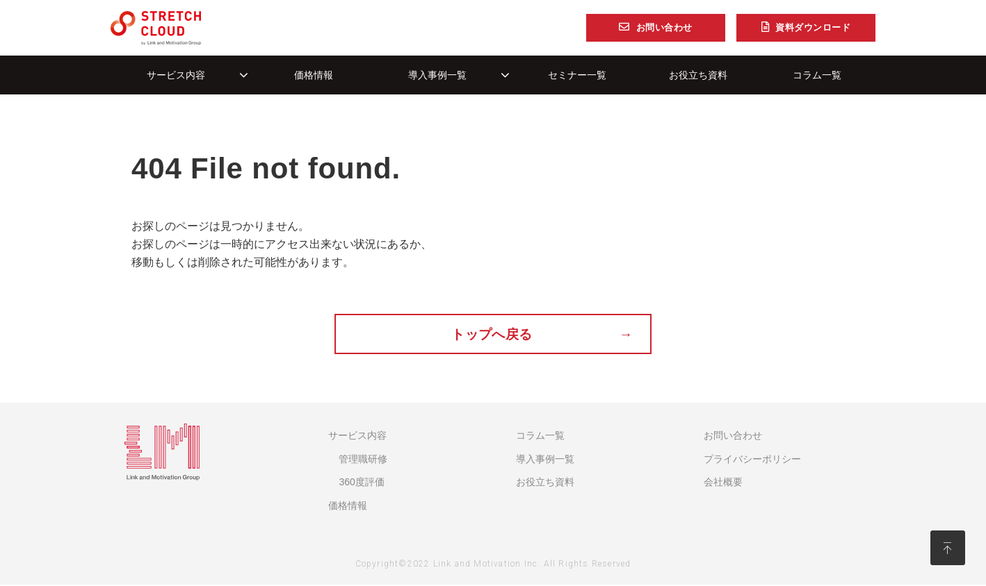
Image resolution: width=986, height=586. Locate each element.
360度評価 (361, 483)
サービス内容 (176, 75)
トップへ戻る (493, 334)
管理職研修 (363, 459)
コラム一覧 (817, 75)
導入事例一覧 (437, 75)
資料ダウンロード (813, 27)
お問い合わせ (664, 27)
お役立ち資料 (698, 75)
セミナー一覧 (577, 75)
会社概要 (723, 483)
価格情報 (313, 75)
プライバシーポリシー (752, 459)
